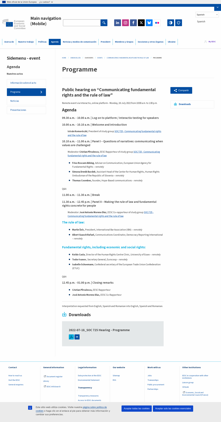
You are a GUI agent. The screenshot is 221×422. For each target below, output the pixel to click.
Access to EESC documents (89, 400)
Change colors (178, 22)
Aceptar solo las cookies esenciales (173, 408)
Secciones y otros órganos (150, 41)
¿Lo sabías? (46, 2)
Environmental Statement (88, 380)
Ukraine (172, 41)
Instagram (125, 22)
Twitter (141, 22)
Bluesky (149, 22)
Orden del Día (75, 58)
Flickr (157, 22)
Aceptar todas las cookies (137, 408)
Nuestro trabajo (26, 41)
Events (99, 58)
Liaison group (188, 382)
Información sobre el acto (23, 83)
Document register (53, 376)
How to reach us (15, 375)
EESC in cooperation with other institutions (195, 376)
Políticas (42, 41)
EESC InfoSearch (52, 386)
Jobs (150, 375)
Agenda (54, 41)
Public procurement (156, 384)
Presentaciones (18, 110)
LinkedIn (117, 22)
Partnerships (153, 389)
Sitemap (116, 375)
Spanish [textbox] (201, 21)
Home (64, 58)
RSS (114, 380)
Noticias (14, 101)
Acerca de (9, 41)
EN (77, 337)
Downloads (185, 104)
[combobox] (207, 27)
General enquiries (15, 384)
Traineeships (153, 380)
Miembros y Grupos (124, 41)
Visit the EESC (14, 380)
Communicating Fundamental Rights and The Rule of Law (128, 58)
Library (46, 381)
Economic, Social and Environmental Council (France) (195, 393)
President (105, 41)
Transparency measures (88, 395)
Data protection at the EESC (89, 375)
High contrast (170, 22)
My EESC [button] (212, 41)
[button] (181, 90)
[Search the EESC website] (82, 22)
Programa (15, 92)
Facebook (133, 22)
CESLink (185, 387)
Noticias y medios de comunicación (79, 41)
